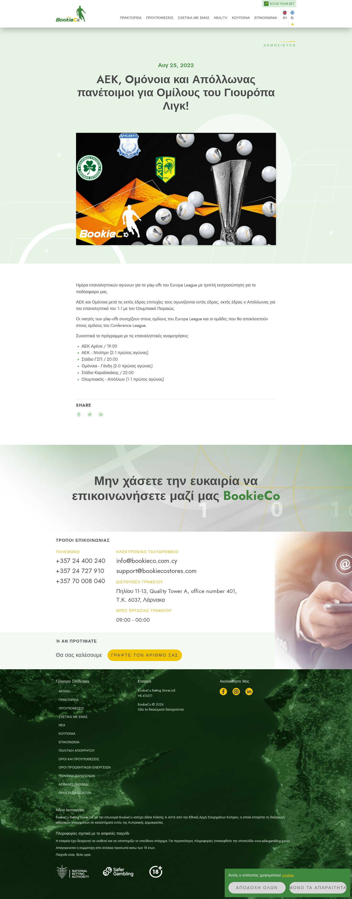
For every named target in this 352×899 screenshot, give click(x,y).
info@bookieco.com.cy (146, 561)
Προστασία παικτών (75, 792)
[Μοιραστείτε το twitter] (90, 414)
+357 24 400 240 (80, 561)
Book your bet (282, 3)
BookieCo (71, 14)
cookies (288, 875)
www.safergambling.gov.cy (272, 841)
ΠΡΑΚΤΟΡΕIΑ (130, 17)
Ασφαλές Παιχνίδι (73, 784)
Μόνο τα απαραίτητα (317, 888)
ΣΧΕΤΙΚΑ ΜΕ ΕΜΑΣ (194, 17)
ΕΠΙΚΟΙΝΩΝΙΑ (266, 17)
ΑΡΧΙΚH (64, 691)
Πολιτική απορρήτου (77, 750)
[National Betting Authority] (79, 872)
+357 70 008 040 (80, 581)
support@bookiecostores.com (156, 571)
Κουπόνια (241, 17)
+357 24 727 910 (80, 571)
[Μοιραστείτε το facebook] (79, 414)
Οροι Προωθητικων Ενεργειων (85, 767)
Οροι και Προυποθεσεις (79, 759)
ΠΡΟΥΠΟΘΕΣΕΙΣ (159, 17)
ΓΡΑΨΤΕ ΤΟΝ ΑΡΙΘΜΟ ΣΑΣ (145, 655)
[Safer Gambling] (125, 872)
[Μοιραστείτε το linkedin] (101, 414)
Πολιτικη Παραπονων (77, 775)
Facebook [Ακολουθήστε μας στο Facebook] (223, 691)
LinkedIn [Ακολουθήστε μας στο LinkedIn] (249, 691)
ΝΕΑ (62, 725)
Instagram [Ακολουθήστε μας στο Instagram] (236, 691)
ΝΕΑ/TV (220, 17)
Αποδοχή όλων (257, 888)
